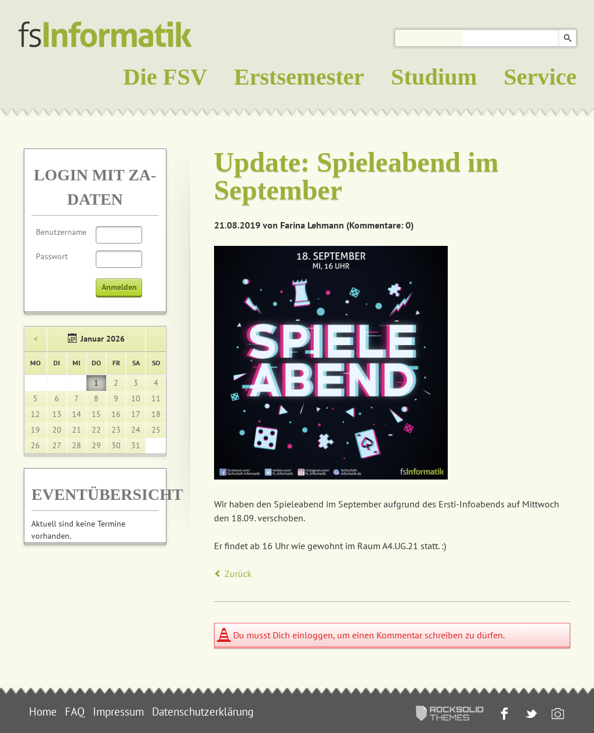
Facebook (503, 715)
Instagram (557, 715)
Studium (434, 77)
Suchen (567, 38)
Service (540, 77)
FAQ (75, 712)
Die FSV (165, 77)
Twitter (530, 715)
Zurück (238, 573)
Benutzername (61, 232)
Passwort (52, 256)
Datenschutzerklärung (202, 712)
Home (43, 712)
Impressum (118, 712)
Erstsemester (299, 77)
